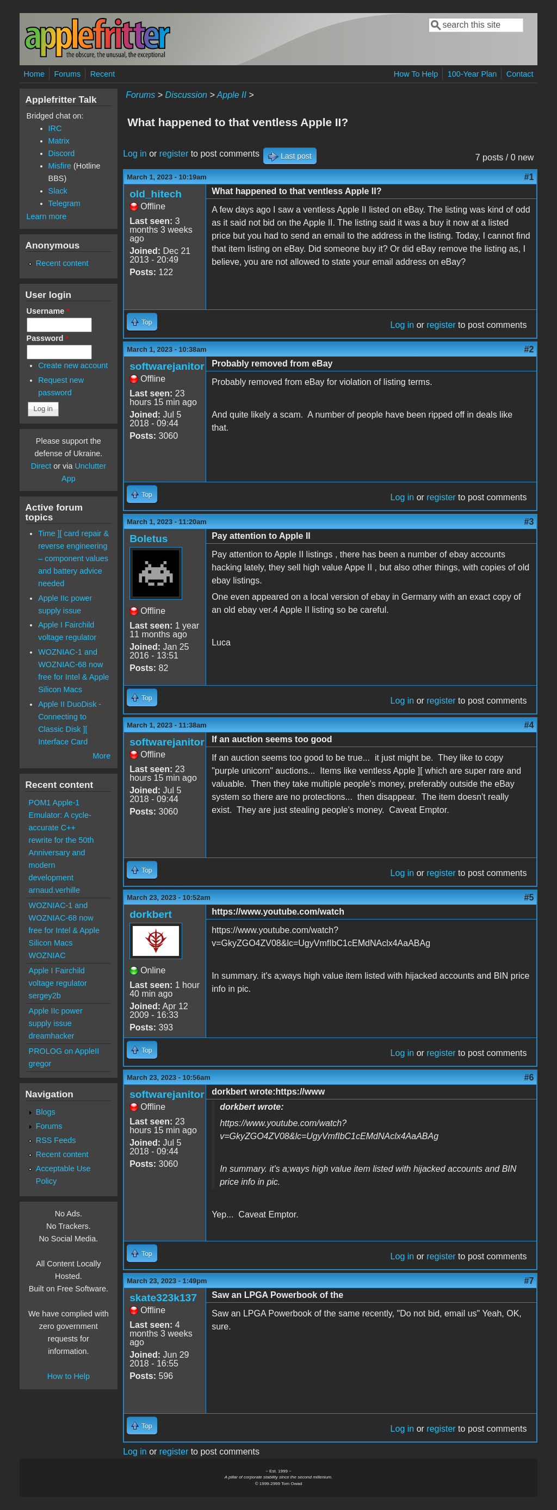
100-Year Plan (472, 74)
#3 (529, 521)
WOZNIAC (47, 955)
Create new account (73, 365)
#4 (529, 725)
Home (34, 74)
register (173, 153)
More (101, 755)
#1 (529, 177)
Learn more (47, 216)
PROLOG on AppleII (64, 1051)
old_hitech (155, 194)
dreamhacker (52, 1035)
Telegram (64, 203)
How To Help (416, 74)
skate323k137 (163, 1297)
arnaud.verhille (54, 890)
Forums (67, 74)
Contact (520, 74)
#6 (529, 1077)
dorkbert (150, 914)
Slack (57, 191)
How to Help (68, 1376)
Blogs (45, 1112)
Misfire (59, 165)
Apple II (231, 95)
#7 (529, 1280)
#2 (529, 349)
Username (48, 311)
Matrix (59, 140)
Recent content (62, 263)
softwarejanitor (167, 366)
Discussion (186, 95)
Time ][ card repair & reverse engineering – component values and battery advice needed (73, 558)
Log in (135, 153)
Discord (61, 153)
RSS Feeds (56, 1140)
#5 (529, 897)
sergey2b (45, 995)
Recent (102, 74)
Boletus (148, 538)
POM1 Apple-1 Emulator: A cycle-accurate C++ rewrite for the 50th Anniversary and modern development (61, 840)
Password (48, 338)
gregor (40, 1063)
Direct (41, 466)
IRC (55, 128)
